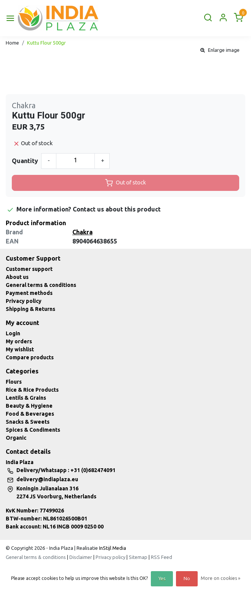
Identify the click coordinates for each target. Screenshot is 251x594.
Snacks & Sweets (28, 422)
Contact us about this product (117, 209)
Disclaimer (80, 557)
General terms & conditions (41, 285)
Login (13, 333)
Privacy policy (24, 301)
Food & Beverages (30, 414)
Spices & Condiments (33, 430)
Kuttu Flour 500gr (46, 42)
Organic (16, 438)
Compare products (30, 357)
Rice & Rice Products (32, 390)
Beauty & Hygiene (29, 406)
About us (17, 277)
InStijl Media (112, 548)
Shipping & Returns (30, 309)
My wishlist (20, 349)
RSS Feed (161, 557)
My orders (19, 341)
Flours (14, 382)
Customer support (29, 269)
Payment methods (29, 293)
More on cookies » (220, 578)
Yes (161, 578)
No (187, 578)
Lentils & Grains (26, 398)
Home (12, 42)
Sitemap (138, 557)
